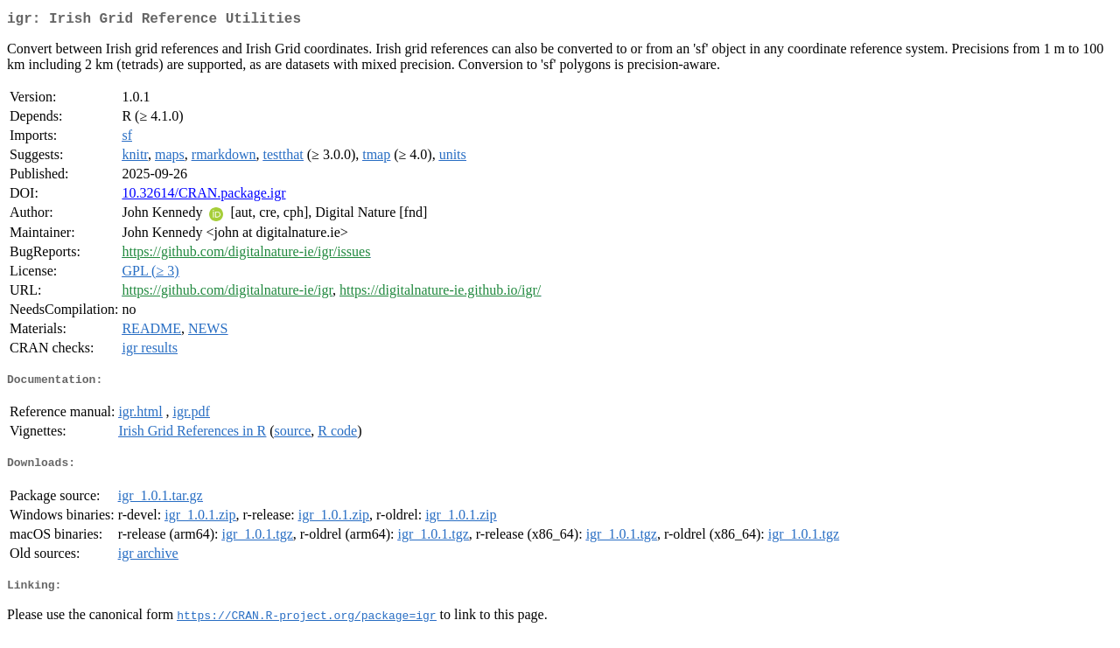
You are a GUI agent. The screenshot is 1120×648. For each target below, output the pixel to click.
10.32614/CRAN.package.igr (203, 196)
